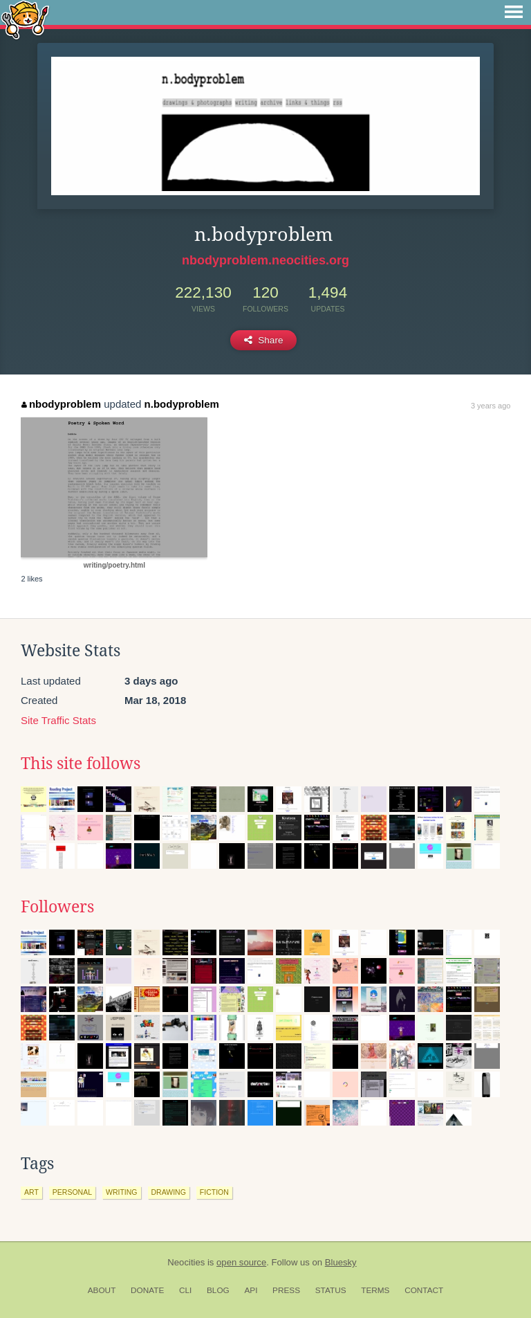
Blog (218, 1290)
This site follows (80, 764)
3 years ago (490, 405)
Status (330, 1290)
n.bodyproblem (182, 404)
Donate (147, 1290)
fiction (214, 1192)
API (250, 1290)
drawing (168, 1192)
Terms (375, 1290)
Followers (57, 907)
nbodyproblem (61, 404)
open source (241, 1262)
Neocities (186, 1262)
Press (286, 1290)
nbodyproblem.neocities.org (265, 260)
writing (122, 1192)
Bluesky (341, 1262)
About (102, 1290)
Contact (423, 1290)
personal (72, 1192)
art (31, 1192)
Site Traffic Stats (58, 720)
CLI (185, 1290)
